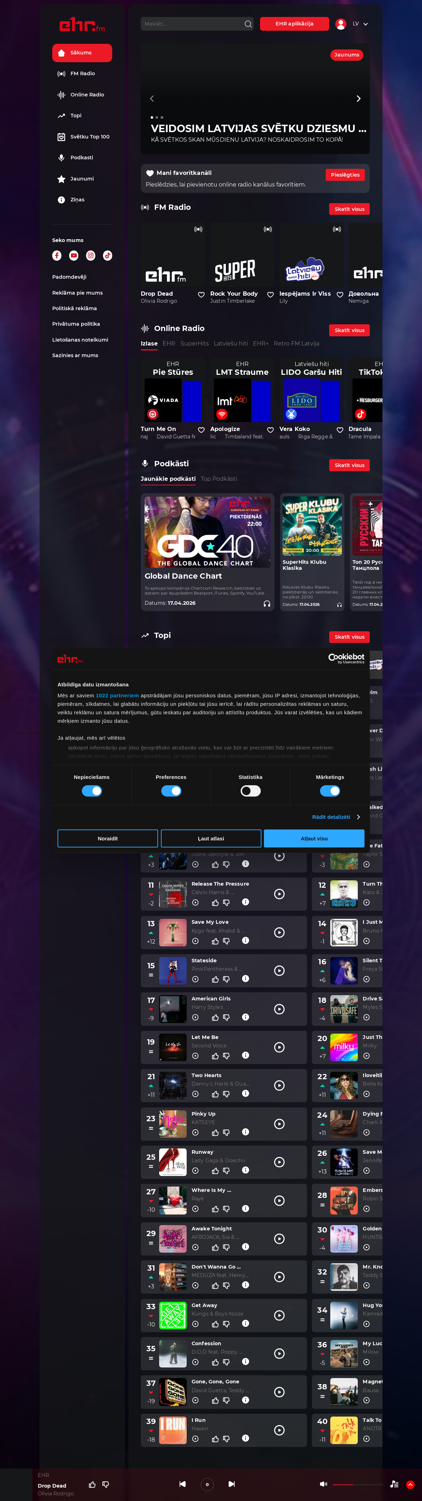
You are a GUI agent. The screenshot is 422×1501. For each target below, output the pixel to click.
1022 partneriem (117, 695)
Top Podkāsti (219, 478)
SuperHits (195, 343)
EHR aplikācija (295, 23)
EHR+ (261, 343)
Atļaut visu (314, 838)
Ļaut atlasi (211, 838)
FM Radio (76, 74)
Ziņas (70, 200)
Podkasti (75, 158)
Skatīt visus (350, 209)
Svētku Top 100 (83, 137)
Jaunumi (75, 179)
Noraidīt (108, 838)
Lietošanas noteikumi (80, 340)
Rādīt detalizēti (331, 817)
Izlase (149, 343)
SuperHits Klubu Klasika (304, 565)
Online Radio (80, 95)
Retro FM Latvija (296, 343)
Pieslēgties (345, 175)
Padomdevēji (69, 277)
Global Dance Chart (183, 576)
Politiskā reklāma (74, 308)
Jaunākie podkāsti (168, 478)
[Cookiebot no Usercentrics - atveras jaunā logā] (333, 658)
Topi (69, 116)
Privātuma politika (76, 324)
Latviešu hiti (231, 343)
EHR (169, 343)
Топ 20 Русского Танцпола (374, 565)
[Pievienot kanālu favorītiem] (201, 295)
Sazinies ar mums (75, 355)
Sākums (74, 53)
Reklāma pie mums (77, 293)
